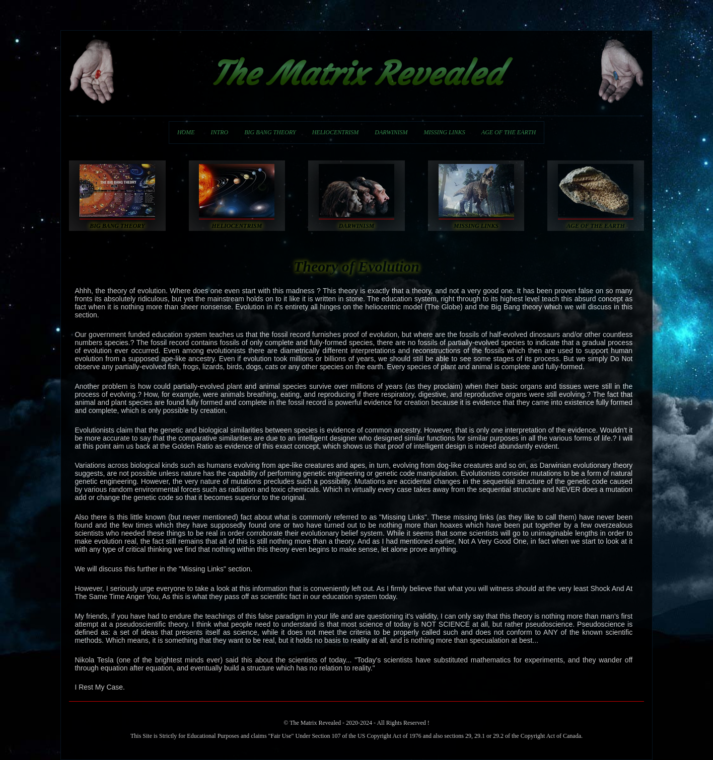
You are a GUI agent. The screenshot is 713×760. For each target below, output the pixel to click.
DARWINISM (391, 132)
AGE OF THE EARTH (508, 132)
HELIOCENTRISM (335, 132)
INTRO (220, 132)
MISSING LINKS (444, 132)
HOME (186, 132)
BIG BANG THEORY (270, 132)
